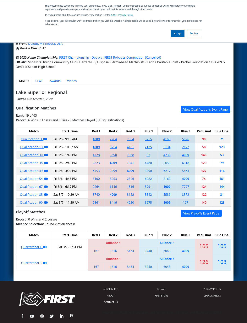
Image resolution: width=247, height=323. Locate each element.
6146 (113, 187)
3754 (113, 147)
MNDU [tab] (24, 81)
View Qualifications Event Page (205, 109)
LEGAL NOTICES (212, 295)
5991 (148, 187)
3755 (148, 139)
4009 (96, 139)
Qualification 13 (34, 147)
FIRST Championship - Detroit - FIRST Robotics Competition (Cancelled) (110, 57)
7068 (130, 155)
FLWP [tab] (39, 81)
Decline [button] (194, 33)
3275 (148, 202)
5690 (113, 155)
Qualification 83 (34, 194)
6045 (167, 251)
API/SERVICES (110, 289)
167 (185, 202)
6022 (148, 179)
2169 (167, 179)
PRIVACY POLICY (212, 289)
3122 (130, 194)
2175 (148, 147)
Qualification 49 (34, 171)
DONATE (161, 289)
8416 (113, 202)
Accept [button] (177, 33)
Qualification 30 (34, 155)
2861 (96, 202)
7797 (185, 187)
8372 (185, 194)
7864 (130, 139)
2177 (185, 147)
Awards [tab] (55, 81)
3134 (167, 147)
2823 (96, 163)
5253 (113, 179)
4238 (167, 155)
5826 (185, 139)
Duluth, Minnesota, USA (45, 43)
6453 (96, 171)
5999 (113, 171)
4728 (96, 155)
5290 (148, 171)
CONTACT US (111, 302)
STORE (161, 295)
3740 (96, 194)
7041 (130, 163)
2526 (130, 179)
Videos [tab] (72, 81)
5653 (167, 163)
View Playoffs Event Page (201, 213)
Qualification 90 (34, 202)
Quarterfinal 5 (34, 263)
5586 (167, 194)
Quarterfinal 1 (34, 247)
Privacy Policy (122, 15)
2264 (113, 139)
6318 (185, 163)
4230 (130, 202)
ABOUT (111, 295)
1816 (130, 187)
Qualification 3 (34, 139)
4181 (130, 147)
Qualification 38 (34, 163)
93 (148, 155)
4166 (167, 139)
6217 (167, 171)
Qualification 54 (34, 179)
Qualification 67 (34, 187)
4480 (148, 163)
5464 (185, 171)
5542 (148, 194)
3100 (96, 179)
